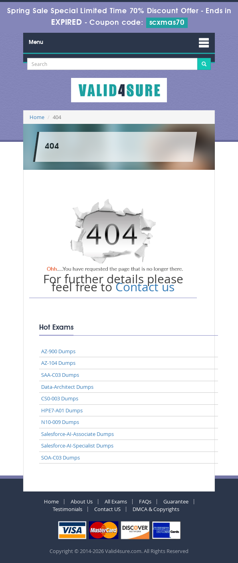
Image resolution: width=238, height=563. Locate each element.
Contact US (107, 509)
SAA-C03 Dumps (60, 374)
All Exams (116, 501)
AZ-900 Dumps (58, 351)
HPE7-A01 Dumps (62, 410)
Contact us (145, 287)
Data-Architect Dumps (67, 386)
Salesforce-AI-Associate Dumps (77, 434)
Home (37, 117)
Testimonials (67, 509)
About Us (82, 501)
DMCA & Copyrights (156, 509)
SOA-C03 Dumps (60, 457)
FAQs (145, 501)
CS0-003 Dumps (59, 398)
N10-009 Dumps (60, 422)
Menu (36, 42)
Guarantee (175, 501)
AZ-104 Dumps (58, 362)
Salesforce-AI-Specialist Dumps (77, 445)
